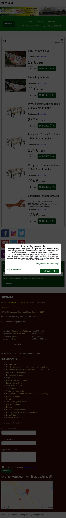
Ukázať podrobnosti (14, 269)
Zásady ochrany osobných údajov (46, 264)
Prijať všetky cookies (49, 271)
